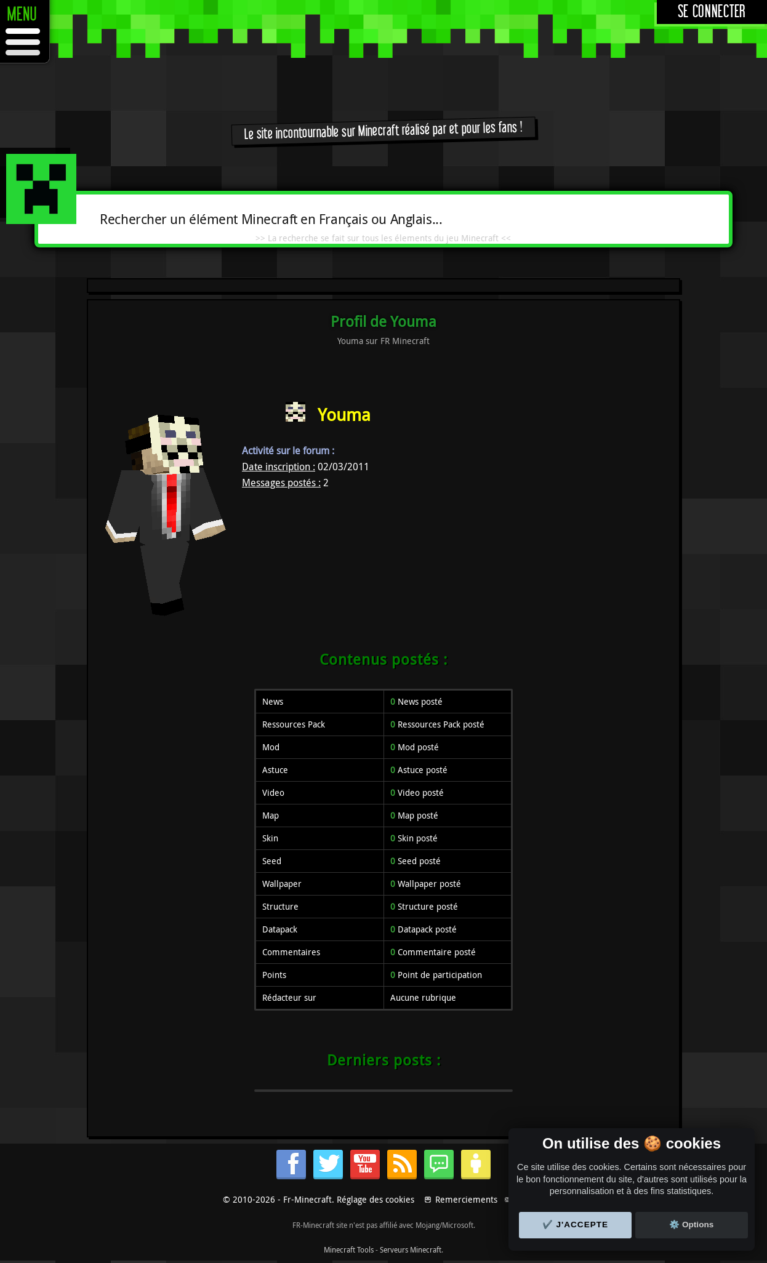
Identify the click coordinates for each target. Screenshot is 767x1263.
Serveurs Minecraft (410, 1249)
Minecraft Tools (349, 1249)
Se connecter (712, 12)
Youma (344, 414)
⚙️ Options (691, 1224)
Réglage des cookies (375, 1199)
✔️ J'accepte (575, 1224)
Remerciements (466, 1199)
